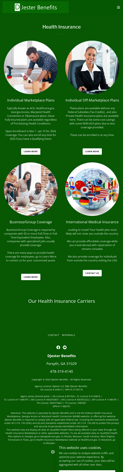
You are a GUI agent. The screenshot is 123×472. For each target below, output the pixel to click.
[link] (36, 7)
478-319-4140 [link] (61, 371)
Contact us (92, 273)
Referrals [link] (68, 335)
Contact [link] (53, 335)
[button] (118, 7)
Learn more (31, 151)
